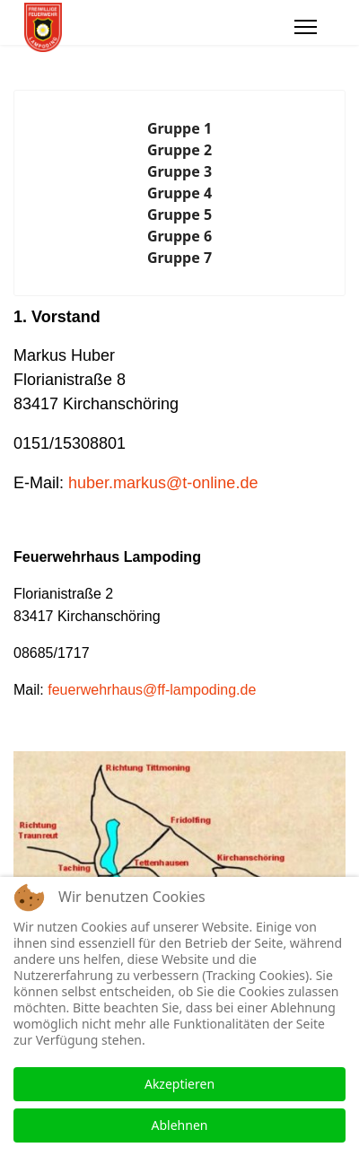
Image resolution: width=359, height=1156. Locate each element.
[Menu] (305, 27)
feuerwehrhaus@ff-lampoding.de (152, 689)
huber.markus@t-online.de (163, 483)
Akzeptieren (179, 1083)
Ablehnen (180, 1125)
